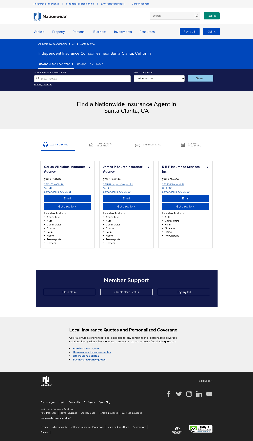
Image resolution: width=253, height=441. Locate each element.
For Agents (89, 402)
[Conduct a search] (172, 15)
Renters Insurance (108, 412)
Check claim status (133, 292)
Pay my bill (193, 292)
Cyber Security (59, 427)
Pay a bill (190, 31)
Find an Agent (48, 402)
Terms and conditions (118, 427)
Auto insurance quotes (86, 348)
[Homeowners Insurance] (103, 145)
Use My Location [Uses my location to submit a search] (47, 84)
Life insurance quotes (86, 356)
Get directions (67, 206)
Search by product (143, 72)
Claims (211, 31)
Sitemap (45, 432)
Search (198, 78)
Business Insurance (132, 412)
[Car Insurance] (149, 145)
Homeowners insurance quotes (92, 352)
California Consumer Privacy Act (87, 427)
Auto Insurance (48, 412)
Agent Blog (104, 402)
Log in (211, 15)
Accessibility (139, 427)
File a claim (78, 292)
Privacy (44, 427)
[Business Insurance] (195, 145)
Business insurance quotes (89, 359)
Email (67, 198)
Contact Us (74, 402)
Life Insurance (88, 412)
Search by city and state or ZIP (54, 72)
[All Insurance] (58, 145)
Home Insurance (68, 412)
